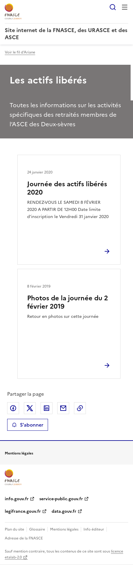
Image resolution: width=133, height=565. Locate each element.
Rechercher (113, 7)
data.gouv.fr (64, 511)
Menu (125, 7)
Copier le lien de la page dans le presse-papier (80, 408)
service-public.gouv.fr (61, 499)
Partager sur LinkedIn (46, 408)
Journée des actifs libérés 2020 (67, 188)
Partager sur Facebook (13, 408)
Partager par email (63, 408)
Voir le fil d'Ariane (20, 52)
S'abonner (27, 424)
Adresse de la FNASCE (24, 538)
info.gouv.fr (17, 499)
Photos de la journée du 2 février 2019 (67, 302)
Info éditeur (93, 529)
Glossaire (37, 529)
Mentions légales (64, 529)
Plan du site (14, 529)
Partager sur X (30, 408)
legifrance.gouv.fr (23, 511)
